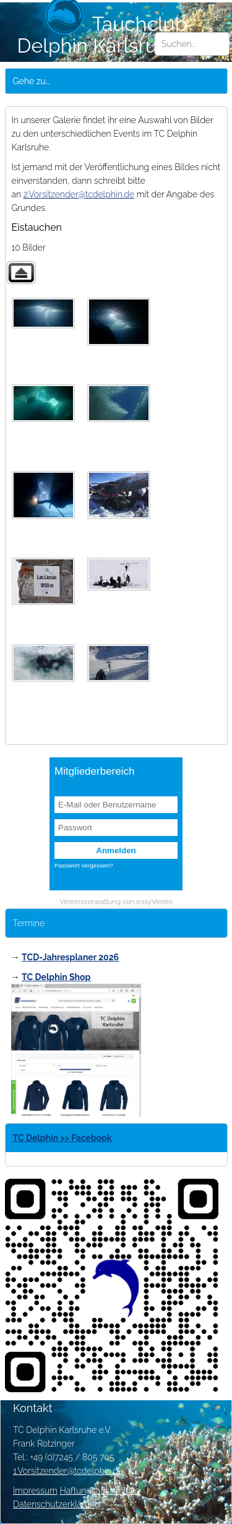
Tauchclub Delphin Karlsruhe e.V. (116, 34)
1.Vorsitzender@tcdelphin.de (68, 1471)
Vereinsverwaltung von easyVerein (115, 901)
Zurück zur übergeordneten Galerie (21, 272)
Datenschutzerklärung (56, 1504)
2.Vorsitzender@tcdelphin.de (79, 194)
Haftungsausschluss (99, 1491)
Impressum (35, 1491)
